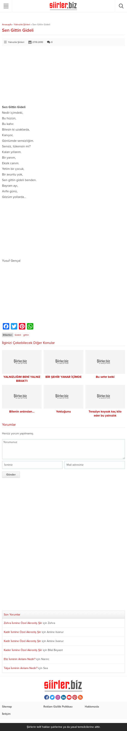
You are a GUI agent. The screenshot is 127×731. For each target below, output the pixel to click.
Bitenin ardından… (22, 411)
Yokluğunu (63, 411)
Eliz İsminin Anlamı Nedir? (19, 659)
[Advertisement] (63, 76)
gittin (26, 335)
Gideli (18, 335)
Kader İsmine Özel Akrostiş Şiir (23, 650)
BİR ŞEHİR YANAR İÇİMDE (63, 377)
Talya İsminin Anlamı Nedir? (20, 668)
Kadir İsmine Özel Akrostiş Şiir (22, 632)
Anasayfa (7, 24)
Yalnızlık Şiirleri (22, 24)
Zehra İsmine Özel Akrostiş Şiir (23, 623)
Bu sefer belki (105, 377)
